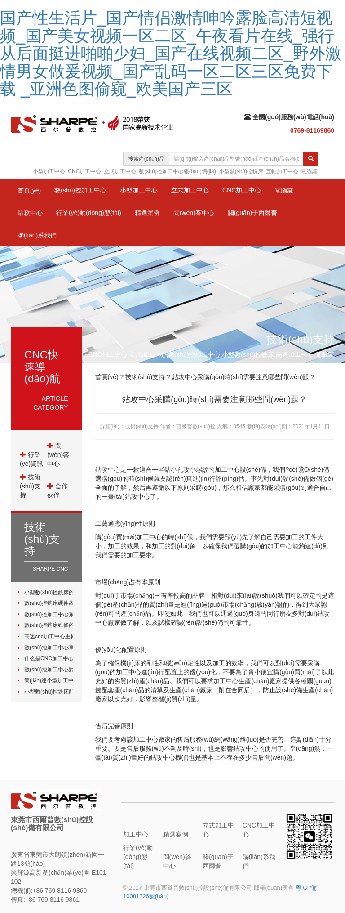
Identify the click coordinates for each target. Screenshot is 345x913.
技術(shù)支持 (30, 486)
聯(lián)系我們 (37, 235)
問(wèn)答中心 (193, 212)
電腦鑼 (309, 171)
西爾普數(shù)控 (195, 426)
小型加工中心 (49, 171)
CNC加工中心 (84, 171)
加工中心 (135, 834)
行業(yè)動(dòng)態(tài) (88, 212)
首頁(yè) (29, 190)
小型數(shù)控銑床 (241, 171)
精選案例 (147, 212)
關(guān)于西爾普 (252, 212)
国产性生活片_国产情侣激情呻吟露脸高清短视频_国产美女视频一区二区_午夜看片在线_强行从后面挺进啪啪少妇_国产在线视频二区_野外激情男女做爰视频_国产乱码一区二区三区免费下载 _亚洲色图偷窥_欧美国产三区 (170, 53)
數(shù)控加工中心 (80, 190)
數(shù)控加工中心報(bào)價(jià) (177, 171)
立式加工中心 (120, 171)
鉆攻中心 (30, 212)
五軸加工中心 (282, 171)
